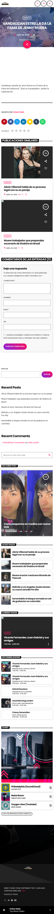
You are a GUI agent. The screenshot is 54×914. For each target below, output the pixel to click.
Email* (6, 310)
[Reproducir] (50, 3)
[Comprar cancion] (50, 788)
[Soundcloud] (8, 900)
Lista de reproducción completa (17, 814)
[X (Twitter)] (5, 900)
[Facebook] (15, 900)
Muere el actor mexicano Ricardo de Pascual (21, 407)
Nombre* (7, 297)
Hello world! (33, 442)
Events (26, 18)
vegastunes (18, 112)
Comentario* (9, 281)
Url (4, 322)
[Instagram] (12, 900)
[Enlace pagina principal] (5, 4)
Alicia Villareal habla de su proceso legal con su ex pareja (26, 393)
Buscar (4, 369)
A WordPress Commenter (13, 442)
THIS (23, 890)
